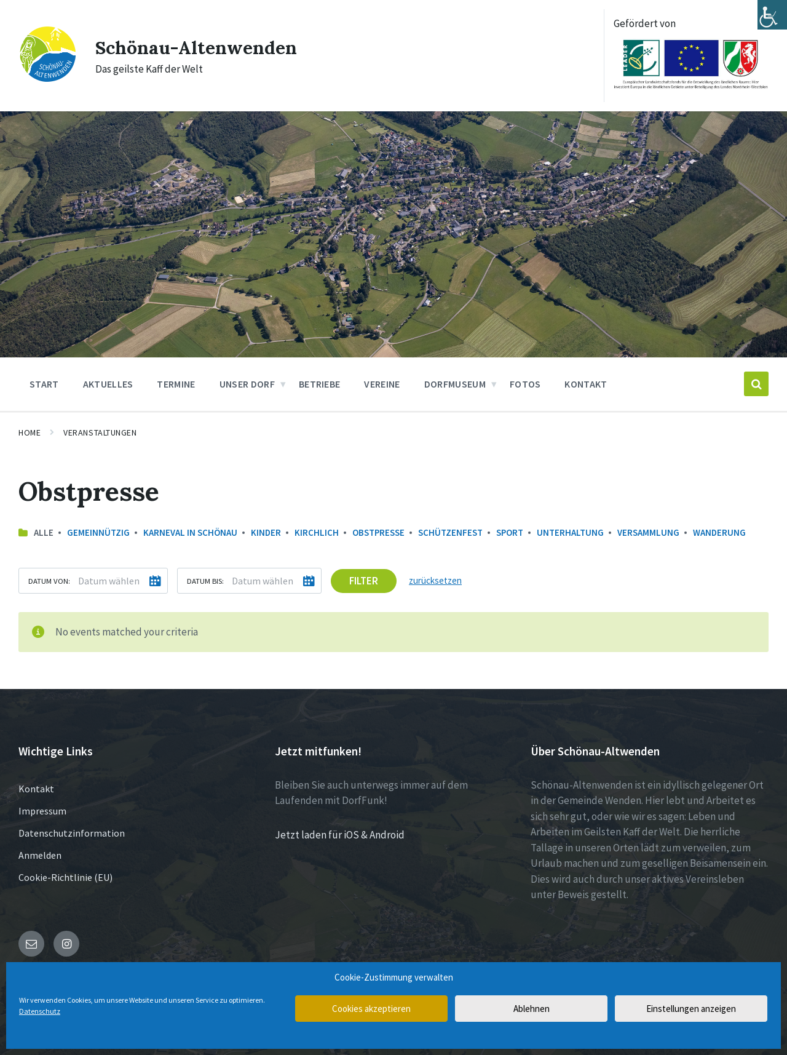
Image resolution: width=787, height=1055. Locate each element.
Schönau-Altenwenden (196, 47)
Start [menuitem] (44, 384)
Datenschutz (39, 1011)
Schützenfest (450, 532)
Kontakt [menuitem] (585, 384)
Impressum (42, 811)
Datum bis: (205, 581)
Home (29, 432)
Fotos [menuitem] (525, 384)
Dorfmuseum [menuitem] (455, 384)
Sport (509, 532)
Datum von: (49, 581)
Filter (363, 580)
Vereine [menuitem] (382, 384)
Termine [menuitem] (176, 384)
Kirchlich (317, 532)
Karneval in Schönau (190, 532)
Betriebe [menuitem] (320, 384)
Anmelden (39, 855)
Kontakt (36, 788)
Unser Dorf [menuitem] (247, 384)
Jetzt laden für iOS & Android (340, 835)
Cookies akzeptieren (371, 1008)
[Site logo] (47, 79)
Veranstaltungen (99, 432)
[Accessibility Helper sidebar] (772, 15)
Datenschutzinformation (71, 833)
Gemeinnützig (98, 532)
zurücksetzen (435, 580)
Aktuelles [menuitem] (108, 384)
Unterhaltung (570, 532)
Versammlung (648, 532)
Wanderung (719, 532)
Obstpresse (378, 532)
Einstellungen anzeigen (691, 1008)
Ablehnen (531, 1008)
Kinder (266, 532)
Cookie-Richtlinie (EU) (65, 877)
